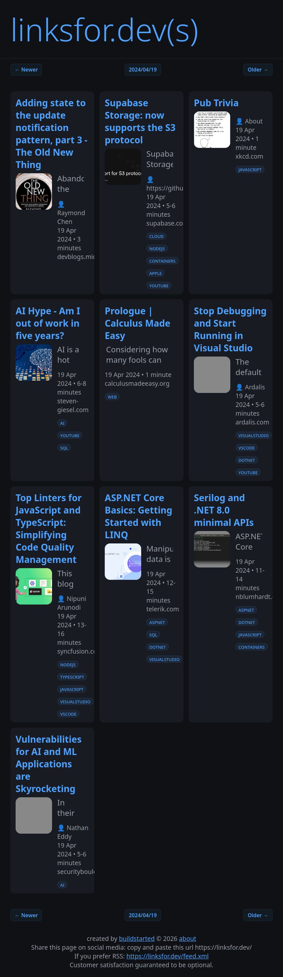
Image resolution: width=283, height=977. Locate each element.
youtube (158, 285)
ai (62, 422)
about (187, 938)
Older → (258, 69)
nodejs (157, 248)
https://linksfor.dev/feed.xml (168, 956)
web (112, 396)
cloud (156, 236)
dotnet (246, 459)
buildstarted (137, 938)
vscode (246, 447)
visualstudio (253, 435)
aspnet (157, 622)
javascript (250, 169)
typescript (72, 676)
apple (155, 273)
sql (64, 447)
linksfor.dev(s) (104, 29)
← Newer (26, 69)
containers (162, 260)
